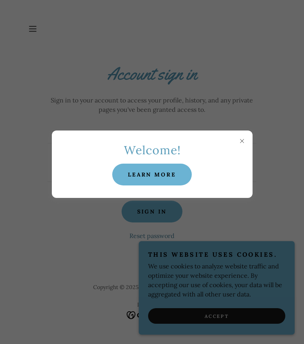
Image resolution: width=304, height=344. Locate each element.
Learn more (152, 174)
